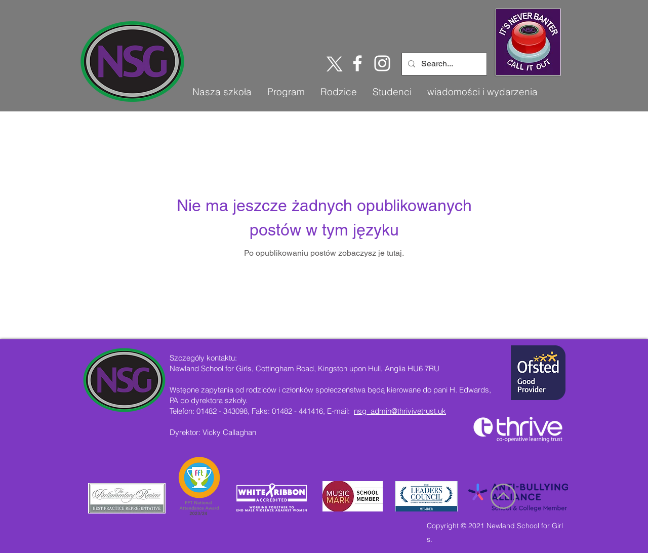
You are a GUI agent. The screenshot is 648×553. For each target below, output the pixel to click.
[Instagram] (382, 63)
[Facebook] (357, 63)
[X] (332, 63)
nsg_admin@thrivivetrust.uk (400, 411)
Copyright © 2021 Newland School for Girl (495, 525)
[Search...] (443, 64)
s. (429, 539)
